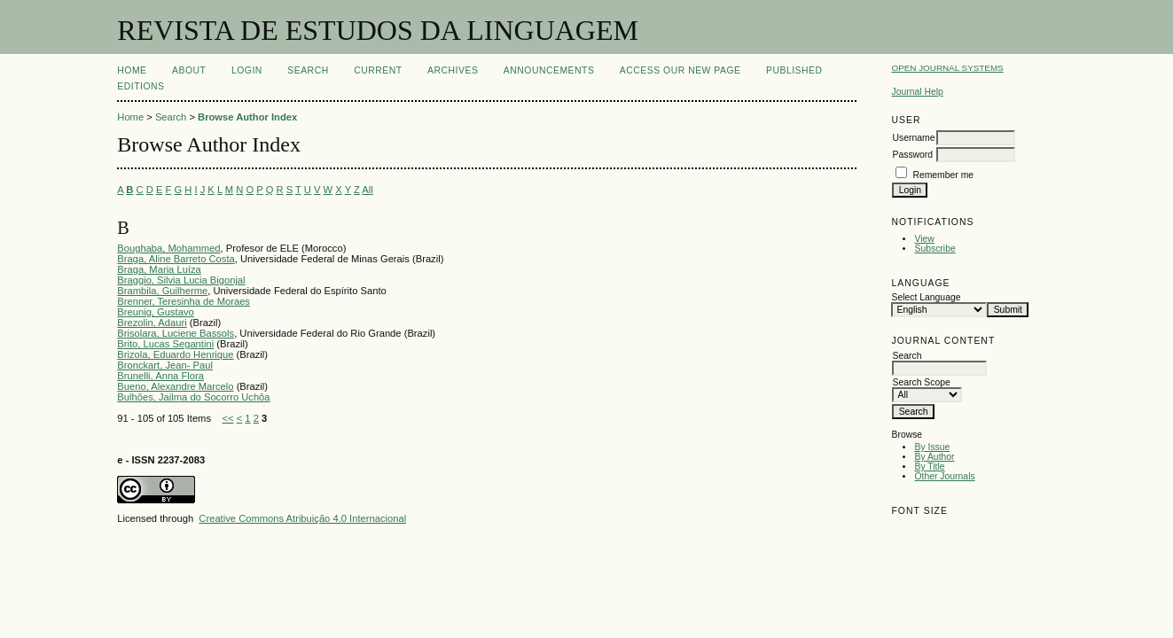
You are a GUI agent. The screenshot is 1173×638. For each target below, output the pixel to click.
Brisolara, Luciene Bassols (175, 333)
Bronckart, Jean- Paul (165, 365)
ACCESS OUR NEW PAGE (680, 70)
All (367, 189)
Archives (452, 70)
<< (227, 418)
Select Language (925, 297)
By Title (929, 466)
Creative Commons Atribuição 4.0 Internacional (302, 518)
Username (913, 138)
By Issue (932, 447)
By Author (934, 457)
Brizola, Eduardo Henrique (175, 354)
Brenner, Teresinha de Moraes (183, 301)
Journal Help (916, 92)
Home (131, 70)
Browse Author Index (247, 117)
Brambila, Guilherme (162, 290)
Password (912, 155)
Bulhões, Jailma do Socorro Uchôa (193, 397)
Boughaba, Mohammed (168, 248)
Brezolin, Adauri (151, 322)
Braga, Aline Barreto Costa (175, 258)
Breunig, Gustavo (155, 312)
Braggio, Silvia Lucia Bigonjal (181, 280)
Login (246, 70)
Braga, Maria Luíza (159, 269)
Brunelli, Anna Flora (160, 375)
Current (378, 70)
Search (307, 70)
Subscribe (934, 248)
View (924, 239)
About (189, 70)
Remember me (943, 175)
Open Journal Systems (947, 68)
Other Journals (944, 476)
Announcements (549, 70)
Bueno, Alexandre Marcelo (175, 386)
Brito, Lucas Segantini (165, 343)
